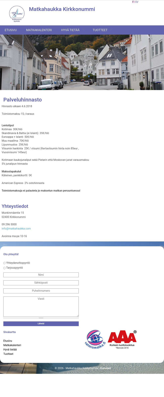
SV (136, 2)
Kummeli (105, 368)
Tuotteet (102, 30)
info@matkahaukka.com (16, 228)
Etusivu (11, 30)
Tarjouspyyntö (14, 267)
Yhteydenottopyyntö (18, 262)
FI (133, 2)
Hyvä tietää (72, 30)
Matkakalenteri (39, 30)
